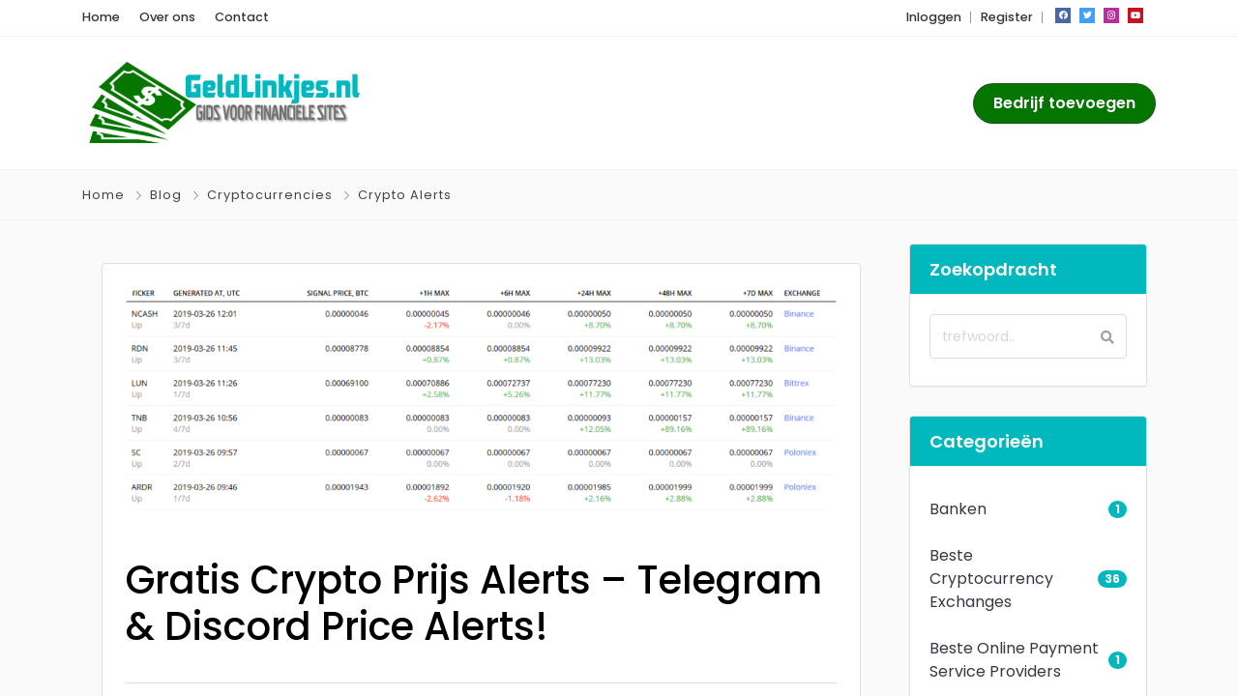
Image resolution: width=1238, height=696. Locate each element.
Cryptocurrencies (270, 195)
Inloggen (933, 17)
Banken (958, 509)
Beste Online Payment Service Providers (1014, 659)
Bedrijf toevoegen (1064, 103)
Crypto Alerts (405, 195)
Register (1007, 17)
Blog (166, 195)
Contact (242, 17)
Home (101, 17)
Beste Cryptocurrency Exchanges (991, 578)
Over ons (167, 17)
